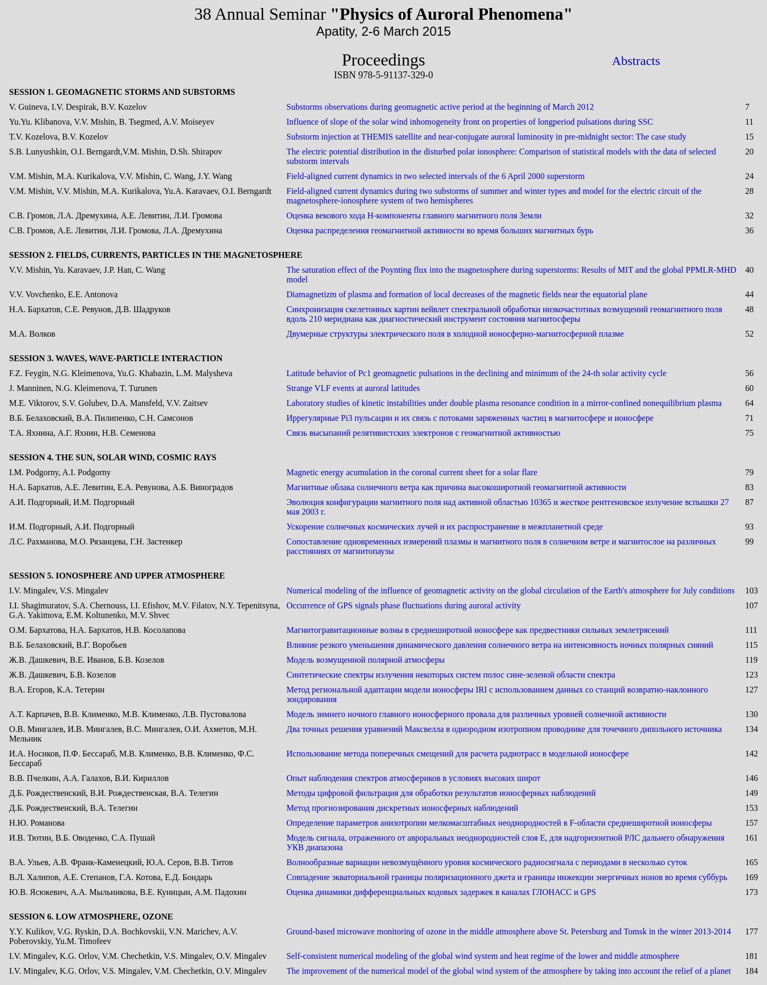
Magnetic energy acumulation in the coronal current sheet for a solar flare (412, 472)
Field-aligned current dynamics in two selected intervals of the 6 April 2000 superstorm (436, 176)
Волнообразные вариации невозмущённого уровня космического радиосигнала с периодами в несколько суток (487, 862)
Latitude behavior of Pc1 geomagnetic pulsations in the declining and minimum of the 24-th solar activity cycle (477, 373)
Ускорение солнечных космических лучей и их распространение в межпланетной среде (445, 526)
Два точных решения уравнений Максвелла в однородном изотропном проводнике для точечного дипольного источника (504, 729)
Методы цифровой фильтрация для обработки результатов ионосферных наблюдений (441, 792)
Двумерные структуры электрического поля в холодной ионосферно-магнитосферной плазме (455, 333)
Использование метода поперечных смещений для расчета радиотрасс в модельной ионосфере (458, 753)
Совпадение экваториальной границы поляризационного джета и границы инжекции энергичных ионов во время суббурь (507, 877)
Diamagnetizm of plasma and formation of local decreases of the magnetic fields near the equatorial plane (467, 294)
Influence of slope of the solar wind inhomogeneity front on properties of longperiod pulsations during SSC (470, 121)
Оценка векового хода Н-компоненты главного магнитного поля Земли (414, 215)
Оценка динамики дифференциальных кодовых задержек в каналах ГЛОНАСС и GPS (441, 892)
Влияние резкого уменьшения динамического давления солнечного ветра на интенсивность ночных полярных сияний (500, 644)
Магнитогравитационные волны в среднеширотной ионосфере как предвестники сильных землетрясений (478, 629)
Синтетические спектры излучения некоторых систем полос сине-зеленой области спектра (451, 674)
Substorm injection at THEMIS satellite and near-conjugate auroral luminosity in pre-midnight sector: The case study (487, 136)
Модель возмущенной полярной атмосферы (366, 659)
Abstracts (636, 61)
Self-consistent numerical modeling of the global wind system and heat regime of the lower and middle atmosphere (483, 955)
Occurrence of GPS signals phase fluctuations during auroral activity (404, 605)
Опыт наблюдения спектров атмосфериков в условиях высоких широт (414, 778)
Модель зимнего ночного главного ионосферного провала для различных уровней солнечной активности (476, 714)
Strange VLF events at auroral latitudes (353, 388)
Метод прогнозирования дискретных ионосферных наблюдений (402, 807)
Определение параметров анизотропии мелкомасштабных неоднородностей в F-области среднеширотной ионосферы (499, 822)
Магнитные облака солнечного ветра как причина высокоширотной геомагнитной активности (456, 487)
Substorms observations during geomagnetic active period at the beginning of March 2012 (440, 106)
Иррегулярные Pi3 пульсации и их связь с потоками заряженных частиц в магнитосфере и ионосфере (470, 417)
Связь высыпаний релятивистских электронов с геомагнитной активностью (423, 432)
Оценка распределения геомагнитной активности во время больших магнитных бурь (440, 230)
